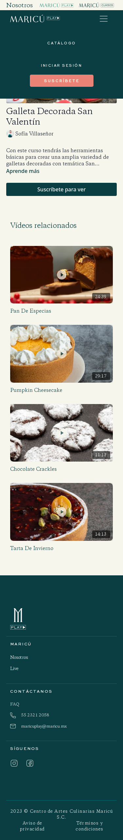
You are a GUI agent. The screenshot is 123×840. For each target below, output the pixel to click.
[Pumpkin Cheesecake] (61, 390)
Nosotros (19, 657)
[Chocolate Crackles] (61, 469)
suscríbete (61, 80)
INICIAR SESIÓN (61, 65)
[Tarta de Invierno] (61, 548)
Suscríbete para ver (61, 189)
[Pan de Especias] (61, 310)
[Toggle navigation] (103, 18)
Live (14, 668)
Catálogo (61, 42)
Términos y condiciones (90, 826)
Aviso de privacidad (32, 826)
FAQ (14, 704)
